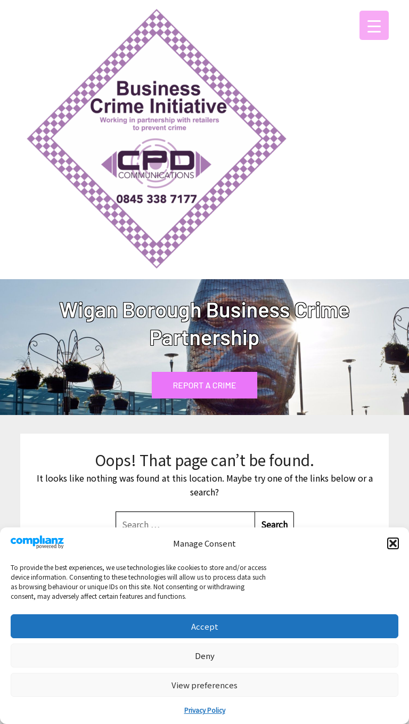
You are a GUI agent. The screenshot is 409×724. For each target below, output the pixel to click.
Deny (205, 655)
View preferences (204, 684)
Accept (204, 626)
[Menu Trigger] (374, 25)
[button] (393, 543)
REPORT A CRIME (204, 385)
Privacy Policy (204, 709)
